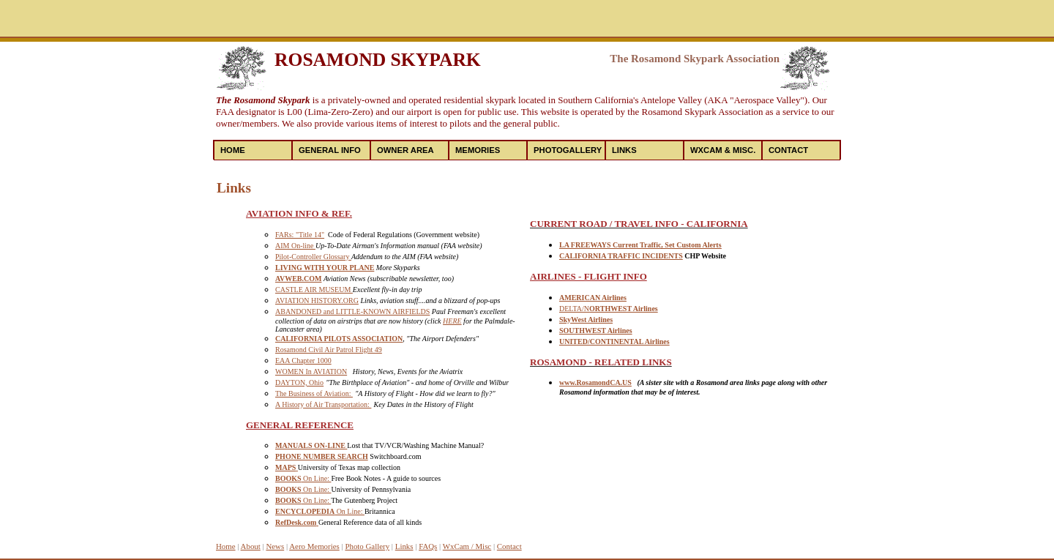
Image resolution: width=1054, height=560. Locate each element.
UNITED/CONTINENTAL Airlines (614, 341)
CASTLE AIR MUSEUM (314, 289)
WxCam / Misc (467, 546)
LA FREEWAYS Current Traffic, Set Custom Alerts (640, 245)
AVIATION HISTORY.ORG (317, 300)
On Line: (303, 478)
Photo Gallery (367, 546)
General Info (330, 150)
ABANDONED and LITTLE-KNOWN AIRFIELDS (352, 311)
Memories (477, 150)
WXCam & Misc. (722, 150)
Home (232, 150)
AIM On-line (295, 246)
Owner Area (405, 150)
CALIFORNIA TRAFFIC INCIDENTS (621, 256)
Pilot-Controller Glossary (313, 257)
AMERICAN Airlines (593, 298)
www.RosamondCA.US (595, 382)
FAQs (428, 546)
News (275, 546)
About (251, 546)
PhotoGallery (568, 150)
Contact (788, 150)
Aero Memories (314, 546)
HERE (452, 321)
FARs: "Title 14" (299, 235)
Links (624, 150)
